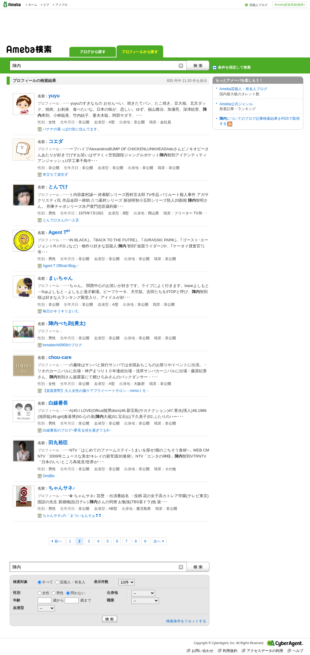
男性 (60, 593)
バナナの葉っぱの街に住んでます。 (72, 129)
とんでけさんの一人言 (61, 220)
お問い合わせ (200, 650)
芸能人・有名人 (72, 582)
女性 (45, 593)
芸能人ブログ (258, 5)
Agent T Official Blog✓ (61, 266)
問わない (78, 593)
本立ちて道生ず (55, 174)
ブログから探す (92, 51)
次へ (157, 541)
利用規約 (227, 650)
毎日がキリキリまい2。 (62, 311)
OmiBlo (48, 476)
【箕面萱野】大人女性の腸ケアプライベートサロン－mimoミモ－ (96, 391)
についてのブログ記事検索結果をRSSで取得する (259, 121)
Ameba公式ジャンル (236, 104)
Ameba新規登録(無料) (290, 4)
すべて (47, 582)
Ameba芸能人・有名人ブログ (243, 89)
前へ (58, 541)
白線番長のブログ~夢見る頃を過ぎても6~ (77, 430)
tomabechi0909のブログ (62, 345)
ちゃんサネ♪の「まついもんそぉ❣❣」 (74, 515)
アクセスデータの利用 (262, 650)
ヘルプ (295, 650)
